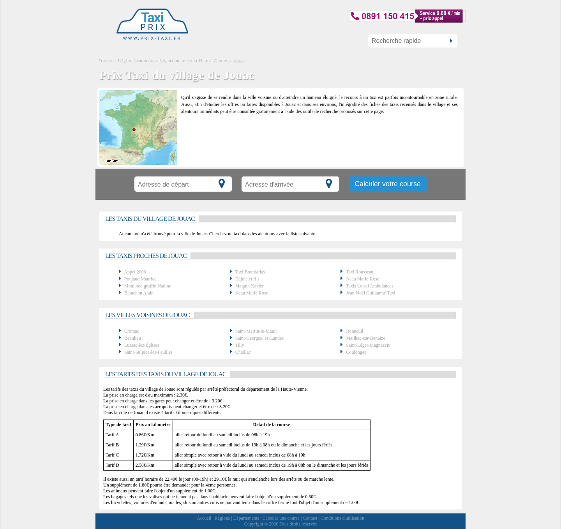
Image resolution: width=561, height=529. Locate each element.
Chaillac (243, 352)
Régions (222, 518)
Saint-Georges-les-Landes (259, 338)
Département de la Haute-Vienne (193, 60)
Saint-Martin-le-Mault (256, 331)
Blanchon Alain (138, 293)
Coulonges (356, 352)
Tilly (239, 345)
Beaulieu (132, 338)
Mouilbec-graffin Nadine (147, 286)
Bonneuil (354, 331)
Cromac (131, 331)
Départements (246, 518)
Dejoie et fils (247, 279)
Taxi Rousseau (359, 272)
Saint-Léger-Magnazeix (368, 345)
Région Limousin (135, 60)
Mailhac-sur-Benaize (365, 338)
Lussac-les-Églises (141, 345)
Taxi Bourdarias (250, 272)
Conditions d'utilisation (342, 518)
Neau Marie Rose (251, 293)
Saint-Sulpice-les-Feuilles (148, 352)
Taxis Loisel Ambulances (369, 286)
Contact (310, 518)
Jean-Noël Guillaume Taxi (370, 293)
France (105, 60)
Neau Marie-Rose (362, 279)
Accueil (204, 518)
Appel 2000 (135, 272)
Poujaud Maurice (140, 279)
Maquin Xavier (249, 286)
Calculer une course (281, 518)
